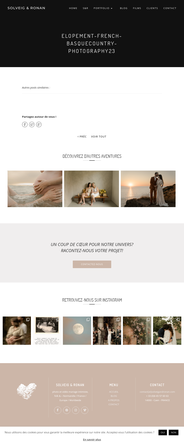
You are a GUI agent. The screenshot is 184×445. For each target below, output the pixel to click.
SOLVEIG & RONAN (26, 8)
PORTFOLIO (103, 8)
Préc (82, 136)
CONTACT (170, 8)
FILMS (137, 8)
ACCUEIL (113, 391)
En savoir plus (92, 439)
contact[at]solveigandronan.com (157, 391)
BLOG (124, 8)
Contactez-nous (92, 264)
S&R (85, 8)
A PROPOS (113, 400)
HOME (73, 8)
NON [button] (173, 432)
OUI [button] (163, 432)
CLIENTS (152, 8)
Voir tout (99, 136)
